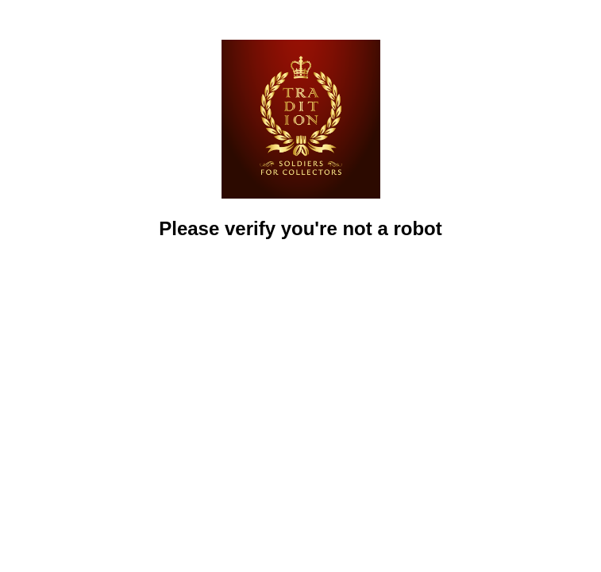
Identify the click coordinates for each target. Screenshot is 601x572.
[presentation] (301, 287)
